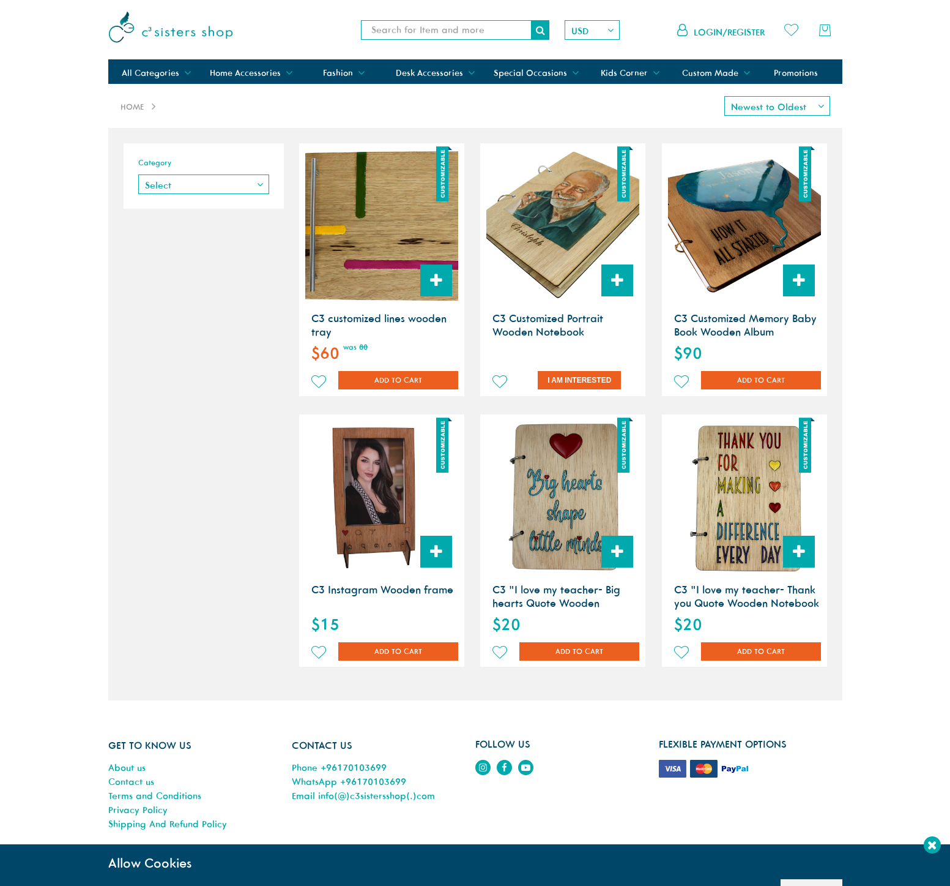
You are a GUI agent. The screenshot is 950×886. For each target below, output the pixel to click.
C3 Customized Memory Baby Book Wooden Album (745, 325)
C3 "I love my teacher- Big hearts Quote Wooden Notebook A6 (556, 603)
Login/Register (729, 32)
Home (132, 107)
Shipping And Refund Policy (167, 824)
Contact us (131, 781)
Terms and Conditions (154, 796)
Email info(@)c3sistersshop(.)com (363, 796)
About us (127, 767)
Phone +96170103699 (339, 767)
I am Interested (579, 380)
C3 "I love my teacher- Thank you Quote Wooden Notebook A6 (746, 603)
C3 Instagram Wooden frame (382, 589)
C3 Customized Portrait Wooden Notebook (547, 325)
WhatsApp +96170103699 (349, 781)
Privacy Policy (138, 810)
